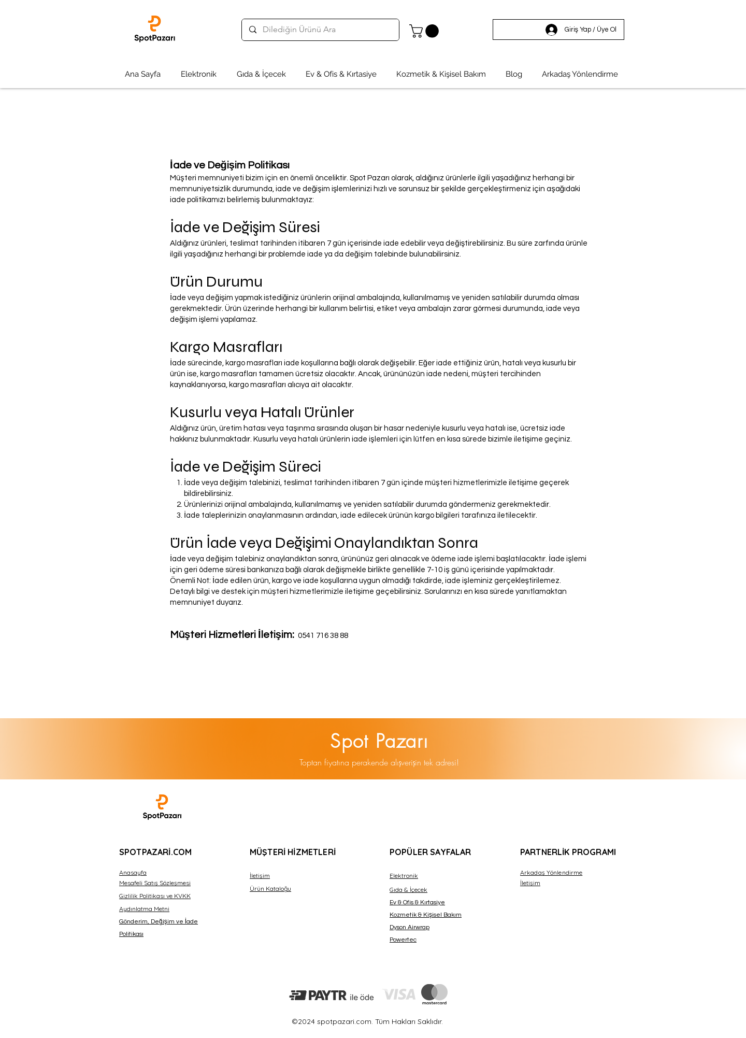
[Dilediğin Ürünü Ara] (320, 29)
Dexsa (200, 800)
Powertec (403, 939)
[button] (425, 31)
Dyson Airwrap (409, 927)
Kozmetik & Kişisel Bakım (426, 915)
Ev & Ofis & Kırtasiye (417, 902)
